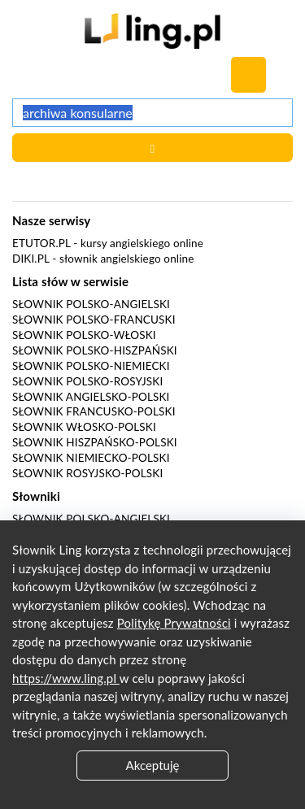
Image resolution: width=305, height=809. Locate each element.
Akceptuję (153, 765)
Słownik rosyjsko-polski (87, 473)
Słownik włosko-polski (84, 426)
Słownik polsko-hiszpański (94, 350)
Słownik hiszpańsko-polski (94, 442)
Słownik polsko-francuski (94, 319)
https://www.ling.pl (66, 678)
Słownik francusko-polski (94, 411)
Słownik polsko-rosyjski (87, 381)
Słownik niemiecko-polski (91, 457)
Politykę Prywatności (174, 622)
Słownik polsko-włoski (84, 334)
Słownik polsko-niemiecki (91, 365)
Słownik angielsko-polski (90, 396)
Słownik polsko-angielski (91, 304)
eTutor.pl (41, 243)
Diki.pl (31, 258)
